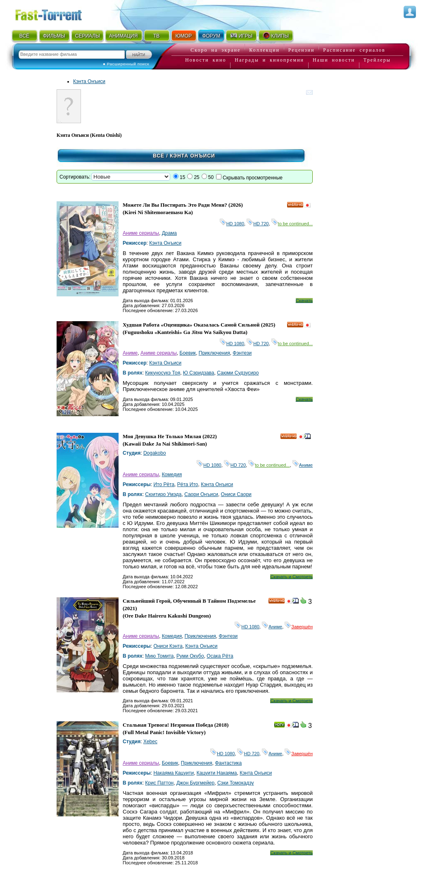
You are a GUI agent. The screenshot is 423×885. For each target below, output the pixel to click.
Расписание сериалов (354, 50)
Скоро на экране (215, 50)
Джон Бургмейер (195, 783)
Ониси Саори (236, 494)
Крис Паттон (159, 783)
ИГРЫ (241, 35)
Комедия (172, 474)
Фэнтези (242, 353)
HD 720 (258, 223)
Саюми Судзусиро (238, 373)
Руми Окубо (190, 656)
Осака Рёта (220, 656)
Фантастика (228, 763)
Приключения (214, 353)
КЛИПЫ (275, 35)
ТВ (156, 36)
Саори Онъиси (201, 494)
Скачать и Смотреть (291, 576)
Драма (169, 233)
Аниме (130, 353)
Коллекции (264, 50)
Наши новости (334, 60)
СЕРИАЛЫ (87, 36)
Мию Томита (159, 656)
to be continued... (292, 223)
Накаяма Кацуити (173, 773)
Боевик (188, 353)
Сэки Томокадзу (235, 783)
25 (196, 177)
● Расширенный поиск (126, 64)
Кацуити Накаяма (217, 773)
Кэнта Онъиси (89, 81)
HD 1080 (232, 223)
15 (182, 177)
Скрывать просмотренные (253, 178)
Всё (158, 156)
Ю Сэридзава (198, 373)
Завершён (299, 626)
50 (211, 177)
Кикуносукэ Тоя (162, 373)
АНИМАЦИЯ (123, 36)
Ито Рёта (163, 484)
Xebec (150, 741)
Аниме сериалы (141, 233)
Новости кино (205, 60)
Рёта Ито (187, 484)
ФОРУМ (211, 36)
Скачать (304, 300)
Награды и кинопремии (269, 60)
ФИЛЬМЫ (54, 36)
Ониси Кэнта (167, 646)
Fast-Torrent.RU (56, 13)
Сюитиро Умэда (163, 494)
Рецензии (301, 50)
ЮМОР (184, 36)
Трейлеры (377, 60)
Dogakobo (154, 453)
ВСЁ (24, 36)
